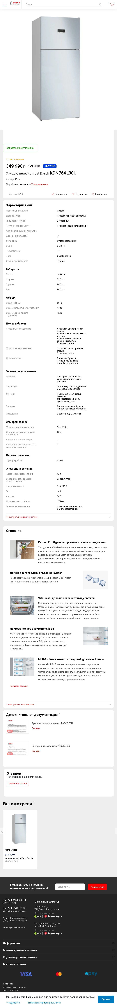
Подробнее (14, 1003)
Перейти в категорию (27, 183)
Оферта (31, 992)
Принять (106, 999)
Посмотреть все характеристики (21, 516)
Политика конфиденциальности (44, 1003)
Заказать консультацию (20, 147)
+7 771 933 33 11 (14, 899)
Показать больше (19, 685)
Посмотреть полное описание (20, 703)
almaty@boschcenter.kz (14, 926)
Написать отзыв (18, 782)
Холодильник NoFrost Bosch (19, 857)
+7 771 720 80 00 (14, 907)
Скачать (36, 727)
